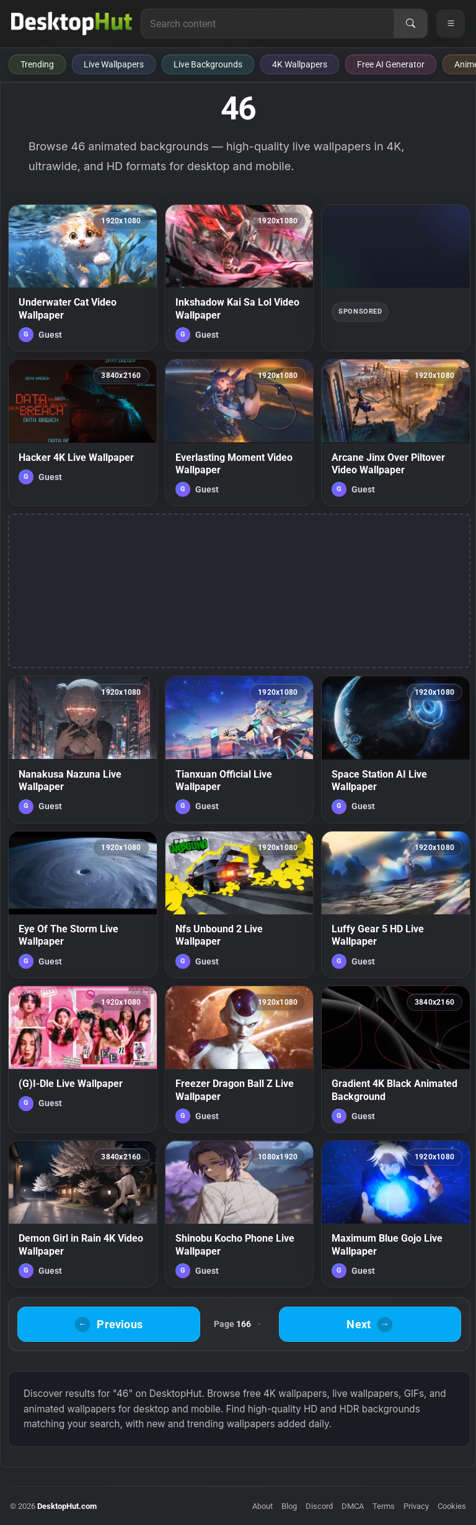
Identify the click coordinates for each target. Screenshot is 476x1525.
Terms (383, 1506)
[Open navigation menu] (450, 23)
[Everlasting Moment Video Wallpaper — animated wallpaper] (239, 432)
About (262, 1506)
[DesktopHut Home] (71, 23)
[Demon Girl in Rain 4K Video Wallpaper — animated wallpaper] (83, 1214)
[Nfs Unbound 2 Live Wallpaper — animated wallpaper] (239, 904)
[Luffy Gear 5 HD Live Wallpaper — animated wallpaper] (396, 904)
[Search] (410, 23)
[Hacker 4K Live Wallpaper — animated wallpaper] (83, 432)
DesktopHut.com (67, 1506)
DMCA (353, 1506)
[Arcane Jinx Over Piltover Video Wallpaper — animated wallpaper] (396, 432)
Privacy (416, 1506)
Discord (319, 1506)
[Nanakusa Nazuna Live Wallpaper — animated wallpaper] (83, 749)
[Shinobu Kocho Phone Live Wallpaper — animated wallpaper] (239, 1214)
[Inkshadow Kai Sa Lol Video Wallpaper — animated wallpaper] (239, 278)
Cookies (452, 1506)
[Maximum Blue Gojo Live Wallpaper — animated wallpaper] (396, 1214)
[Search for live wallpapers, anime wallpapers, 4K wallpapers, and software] (267, 23)
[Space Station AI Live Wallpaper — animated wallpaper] (396, 749)
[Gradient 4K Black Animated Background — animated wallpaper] (396, 1059)
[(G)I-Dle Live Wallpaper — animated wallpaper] (83, 1059)
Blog (289, 1506)
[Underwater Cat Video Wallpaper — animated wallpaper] (83, 278)
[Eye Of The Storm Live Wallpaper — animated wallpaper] (83, 904)
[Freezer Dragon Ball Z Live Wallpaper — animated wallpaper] (239, 1059)
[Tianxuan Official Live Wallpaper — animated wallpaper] (239, 749)
